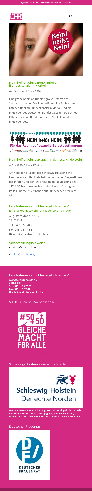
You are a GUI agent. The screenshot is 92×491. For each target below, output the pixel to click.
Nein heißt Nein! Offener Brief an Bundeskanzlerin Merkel (34, 84)
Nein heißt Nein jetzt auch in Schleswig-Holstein (45, 159)
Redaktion (19, 91)
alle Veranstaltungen (25, 254)
